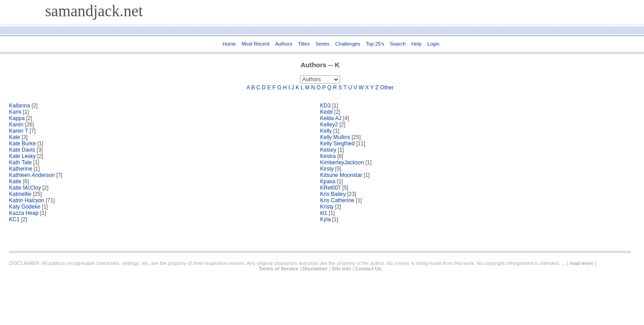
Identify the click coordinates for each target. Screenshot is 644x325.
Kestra (328, 156)
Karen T (18, 131)
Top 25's (375, 43)
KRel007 (330, 188)
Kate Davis (22, 150)
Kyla (325, 219)
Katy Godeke (25, 207)
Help (416, 43)
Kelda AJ (330, 118)
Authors (283, 43)
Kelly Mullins (335, 137)
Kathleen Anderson (32, 175)
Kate (15, 137)
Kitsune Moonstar (341, 175)
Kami (15, 112)
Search (398, 43)
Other (387, 87)
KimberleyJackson (342, 162)
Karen (16, 124)
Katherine (20, 169)
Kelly (326, 131)
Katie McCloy (25, 188)
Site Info (341, 268)
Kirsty (327, 169)
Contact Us (368, 268)
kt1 (323, 213)
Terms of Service (279, 268)
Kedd (326, 112)
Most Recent (256, 43)
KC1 (14, 219)
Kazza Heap (23, 213)
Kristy (327, 207)
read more (581, 263)
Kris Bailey (333, 194)
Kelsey (328, 150)
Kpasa (328, 181)
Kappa (17, 118)
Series (322, 43)
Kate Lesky (22, 156)
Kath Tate (20, 162)
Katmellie (20, 194)
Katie (15, 181)
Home (229, 43)
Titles (304, 43)
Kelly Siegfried (338, 143)
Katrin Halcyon (27, 200)
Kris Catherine (337, 200)
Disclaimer (315, 268)
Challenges (347, 43)
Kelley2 (329, 124)
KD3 (325, 105)
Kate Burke (22, 143)
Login (434, 43)
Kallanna (19, 105)
